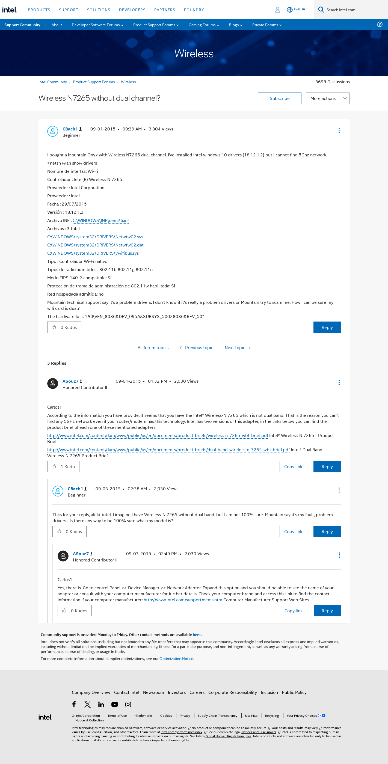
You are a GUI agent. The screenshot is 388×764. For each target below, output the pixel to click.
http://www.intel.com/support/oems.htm (183, 599)
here (197, 634)
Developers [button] (132, 9)
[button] (338, 130)
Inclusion (269, 692)
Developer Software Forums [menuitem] (96, 24)
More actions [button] (323, 98)
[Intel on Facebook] (74, 705)
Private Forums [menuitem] (265, 24)
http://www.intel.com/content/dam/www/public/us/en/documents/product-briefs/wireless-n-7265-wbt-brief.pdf (157, 435)
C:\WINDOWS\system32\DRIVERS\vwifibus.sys (93, 253)
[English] (296, 9)
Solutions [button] (98, 9)
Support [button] (68, 9)
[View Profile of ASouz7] (72, 381)
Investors (177, 692)
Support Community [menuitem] (22, 25)
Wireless (128, 81)
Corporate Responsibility (232, 692)
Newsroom (153, 692)
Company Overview (91, 692)
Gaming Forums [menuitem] (202, 24)
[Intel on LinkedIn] (101, 705)
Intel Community (52, 81)
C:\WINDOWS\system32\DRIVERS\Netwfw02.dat (95, 245)
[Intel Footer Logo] (45, 716)
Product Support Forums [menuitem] (154, 24)
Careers (197, 692)
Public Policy (294, 692)
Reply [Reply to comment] (327, 466)
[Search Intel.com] (356, 9)
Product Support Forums (94, 81)
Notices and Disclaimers (258, 731)
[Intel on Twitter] (87, 705)
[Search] (321, 9)
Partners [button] (164, 9)
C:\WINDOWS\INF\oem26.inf (101, 220)
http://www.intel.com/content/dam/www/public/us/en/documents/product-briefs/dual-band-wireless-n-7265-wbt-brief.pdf (168, 449)
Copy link (293, 466)
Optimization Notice (176, 658)
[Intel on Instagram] (128, 705)
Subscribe (280, 98)
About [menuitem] (57, 24)
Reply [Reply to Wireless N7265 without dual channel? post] (327, 327)
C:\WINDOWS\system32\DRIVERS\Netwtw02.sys (95, 236)
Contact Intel (126, 692)
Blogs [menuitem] (234, 24)
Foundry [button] (194, 9)
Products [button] (39, 9)
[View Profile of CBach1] (72, 129)
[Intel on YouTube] (114, 705)
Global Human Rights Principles (228, 735)
